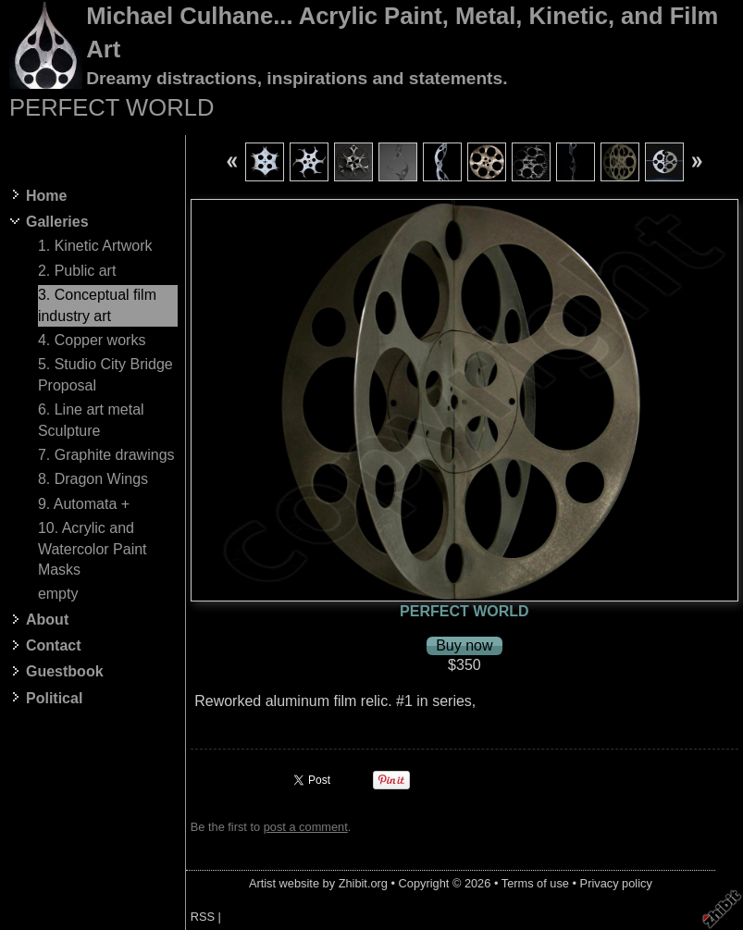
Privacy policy (616, 883)
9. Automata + (84, 504)
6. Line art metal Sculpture (91, 420)
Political (54, 698)
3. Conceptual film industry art (97, 305)
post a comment (306, 827)
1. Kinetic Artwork (95, 246)
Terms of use (535, 883)
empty (58, 593)
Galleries (57, 221)
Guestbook (65, 671)
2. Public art (77, 271)
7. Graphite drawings (106, 455)
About (47, 619)
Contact (53, 645)
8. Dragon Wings (93, 479)
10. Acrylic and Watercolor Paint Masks (92, 548)
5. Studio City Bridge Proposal (105, 374)
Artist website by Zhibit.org (318, 883)
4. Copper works (92, 340)
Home (46, 196)
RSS (203, 917)
